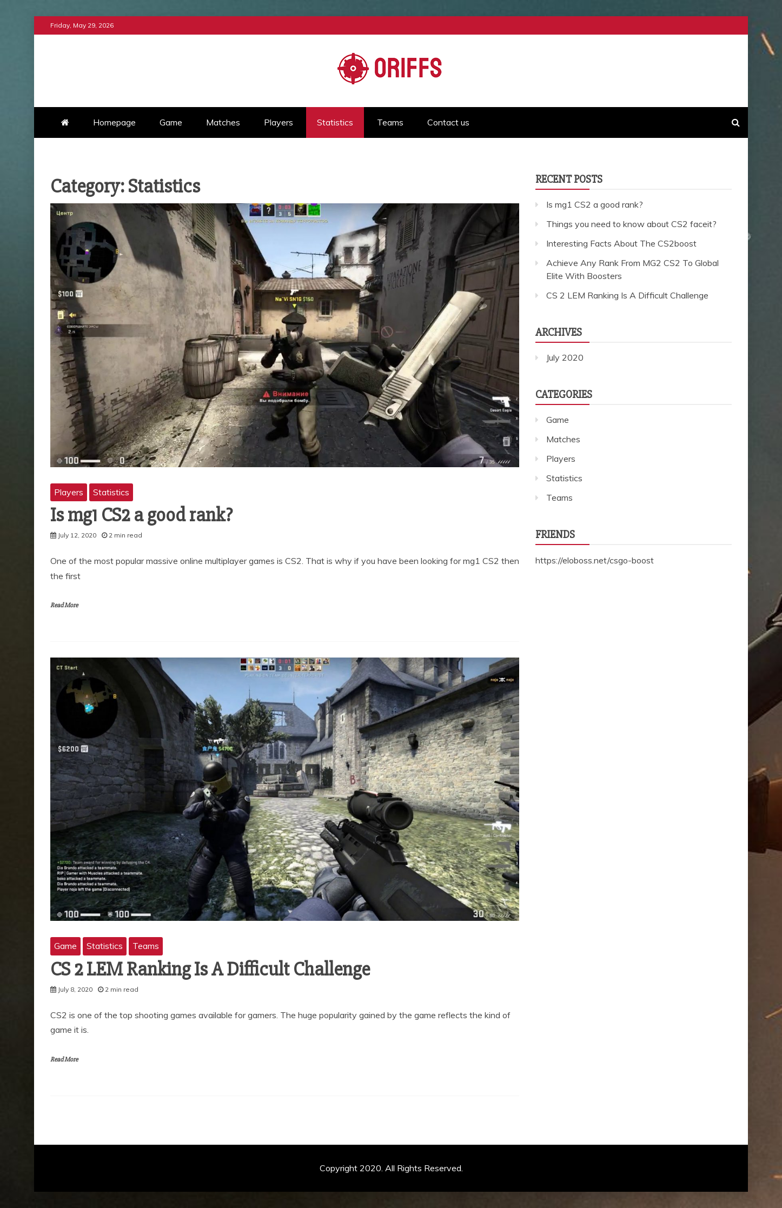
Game (171, 122)
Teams (390, 122)
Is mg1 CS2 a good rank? (141, 515)
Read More (64, 605)
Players (278, 122)
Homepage (114, 122)
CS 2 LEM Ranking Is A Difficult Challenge (210, 969)
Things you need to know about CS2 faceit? (631, 223)
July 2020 (565, 357)
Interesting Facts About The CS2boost (621, 243)
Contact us (448, 122)
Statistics (335, 122)
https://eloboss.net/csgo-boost (594, 560)
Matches (223, 122)
